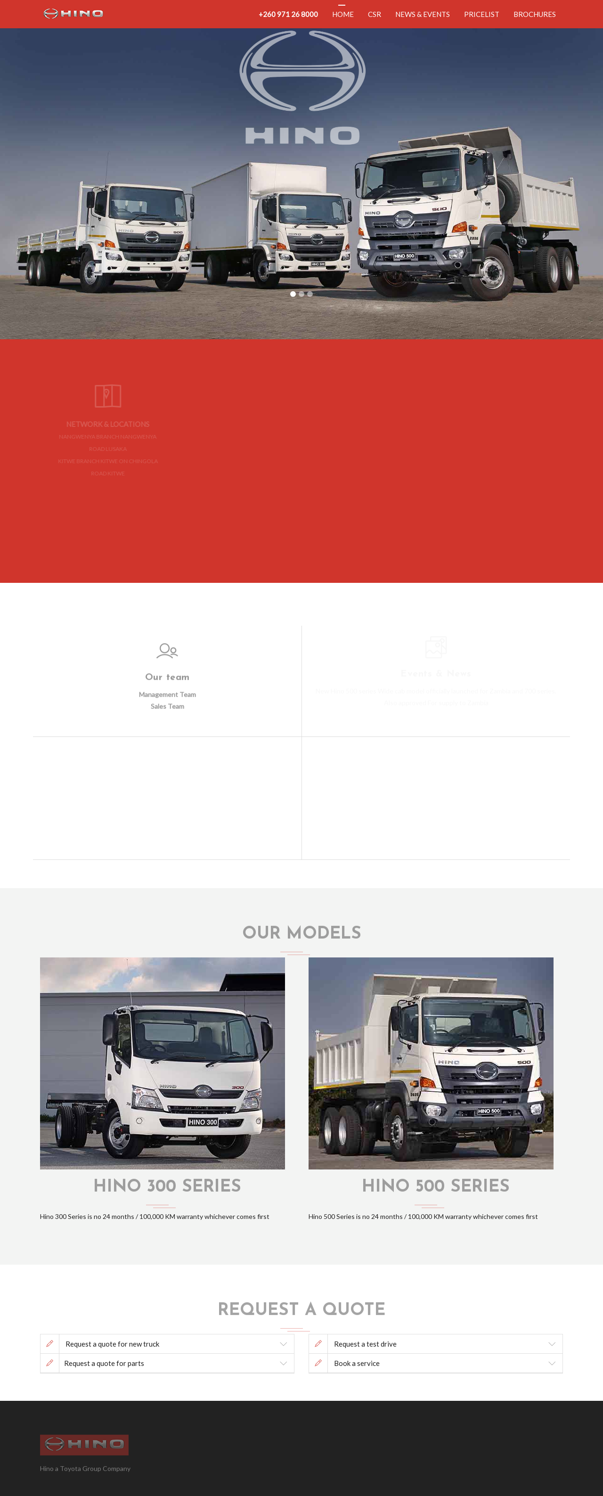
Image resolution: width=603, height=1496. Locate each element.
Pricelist (481, 14)
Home (343, 14)
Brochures (534, 14)
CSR (374, 14)
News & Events (422, 14)
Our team (167, 674)
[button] (45, 169)
